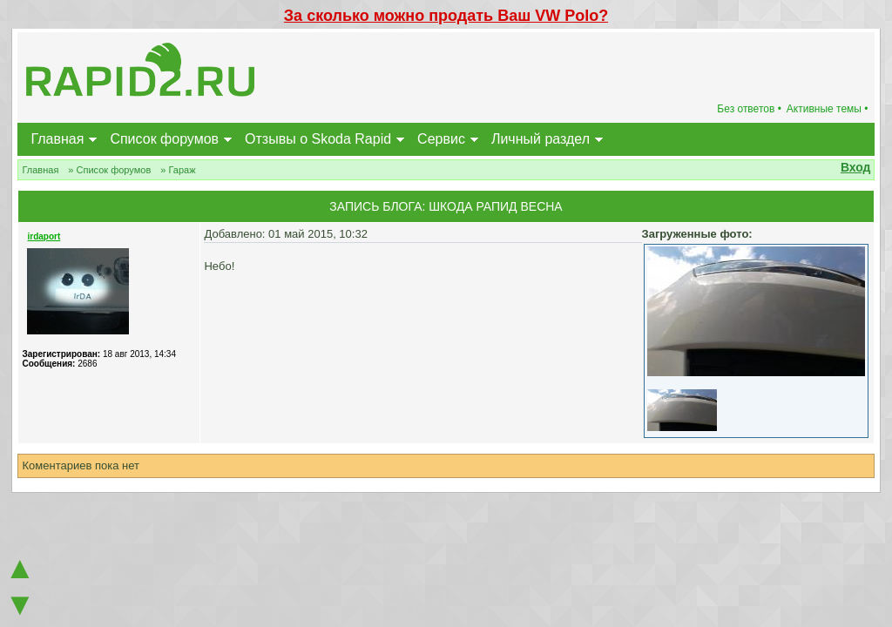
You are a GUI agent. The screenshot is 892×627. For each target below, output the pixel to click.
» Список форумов (109, 170)
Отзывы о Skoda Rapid (318, 138)
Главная (57, 138)
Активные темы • (827, 109)
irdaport (43, 236)
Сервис (441, 138)
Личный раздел (540, 138)
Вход (856, 167)
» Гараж (177, 170)
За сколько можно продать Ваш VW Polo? (446, 15)
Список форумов (164, 138)
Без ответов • (749, 109)
